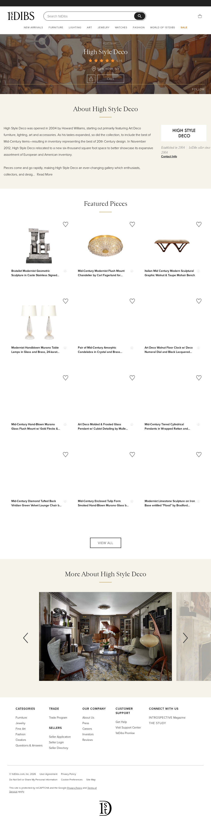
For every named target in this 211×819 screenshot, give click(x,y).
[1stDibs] (20, 16)
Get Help (121, 722)
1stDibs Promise (125, 733)
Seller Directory (58, 748)
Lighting (75, 27)
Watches (121, 27)
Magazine (167, 717)
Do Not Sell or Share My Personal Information (33, 779)
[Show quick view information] (65, 271)
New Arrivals (33, 27)
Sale (184, 27)
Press (85, 723)
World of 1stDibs (162, 27)
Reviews (87, 740)
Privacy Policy (68, 774)
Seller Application (60, 737)
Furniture (56, 27)
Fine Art (21, 729)
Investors (88, 734)
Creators (21, 740)
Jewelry (103, 27)
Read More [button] (45, 174)
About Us (88, 717)
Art (89, 27)
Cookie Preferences (72, 779)
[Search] (90, 16)
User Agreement (48, 774)
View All (105, 543)
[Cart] (200, 16)
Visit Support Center (128, 727)
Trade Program (58, 717)
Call (110, 79)
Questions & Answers (29, 745)
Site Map (91, 779)
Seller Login (56, 742)
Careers (87, 729)
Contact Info (169, 156)
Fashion (139, 27)
